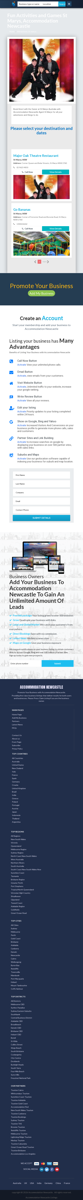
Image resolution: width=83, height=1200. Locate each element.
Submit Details (42, 518)
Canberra (15, 948)
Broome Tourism (18, 1127)
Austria (15, 808)
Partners (15, 721)
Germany (16, 782)
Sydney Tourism (17, 1120)
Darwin (14, 952)
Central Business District (21, 1018)
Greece (15, 798)
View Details (56, 172)
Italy (14, 771)
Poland (15, 802)
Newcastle (15, 955)
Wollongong (16, 962)
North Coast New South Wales (24, 856)
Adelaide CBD (17, 1021)
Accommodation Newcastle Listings (41, 1197)
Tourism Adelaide (18, 1100)
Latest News (17, 724)
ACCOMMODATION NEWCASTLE (41, 687)
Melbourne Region (18, 849)
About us (16, 738)
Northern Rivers (17, 863)
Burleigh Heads (17, 1065)
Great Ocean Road (19, 913)
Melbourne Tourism (19, 1134)
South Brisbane (17, 1051)
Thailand (15, 818)
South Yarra (16, 1068)
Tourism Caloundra (19, 1144)
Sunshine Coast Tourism (21, 1097)
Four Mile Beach (17, 1071)
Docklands (15, 1061)
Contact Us (17, 735)
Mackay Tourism (18, 1140)
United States (18, 765)
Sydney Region (17, 853)
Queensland (16, 846)
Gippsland (15, 899)
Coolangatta (16, 1054)
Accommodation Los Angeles (23, 1154)
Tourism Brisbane (18, 1150)
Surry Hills (15, 1075)
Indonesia (16, 815)
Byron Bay (15, 965)
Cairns (13, 958)
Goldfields (15, 910)
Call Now (27, 172)
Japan (14, 812)
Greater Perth (17, 883)
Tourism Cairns (17, 1090)
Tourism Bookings (18, 1117)
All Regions (15, 836)
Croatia (15, 785)
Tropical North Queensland (22, 889)
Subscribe (16, 745)
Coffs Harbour (17, 989)
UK (25, 1183)
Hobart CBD (16, 1034)
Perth (13, 935)
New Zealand (17, 768)
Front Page (16, 742)
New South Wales (18, 839)
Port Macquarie (17, 979)
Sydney (14, 928)
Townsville (15, 972)
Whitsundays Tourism (20, 1093)
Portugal (15, 805)
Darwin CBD (16, 1028)
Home (12, 31)
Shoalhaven (16, 896)
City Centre (16, 1058)
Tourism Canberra (18, 1113)
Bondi (13, 1038)
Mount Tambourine (19, 985)
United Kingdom (19, 788)
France (15, 775)
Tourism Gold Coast (19, 1103)
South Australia (17, 866)
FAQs (14, 728)
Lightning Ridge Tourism (21, 1137)
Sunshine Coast (17, 873)
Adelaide (14, 945)
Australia (16, 761)
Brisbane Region (18, 879)
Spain (14, 778)
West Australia (17, 859)
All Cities (14, 925)
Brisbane (14, 942)
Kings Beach (16, 1048)
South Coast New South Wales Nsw (26, 869)
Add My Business (41, 293)
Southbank (15, 1014)
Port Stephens (17, 886)
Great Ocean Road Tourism (22, 1147)
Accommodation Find (20, 1107)
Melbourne (15, 932)
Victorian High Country (20, 893)
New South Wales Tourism (22, 1110)
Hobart (14, 982)
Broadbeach (16, 1024)
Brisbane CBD (17, 1031)
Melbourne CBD (17, 1004)
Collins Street (17, 1044)
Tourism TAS (16, 1124)
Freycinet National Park (20, 1078)
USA (32, 1183)
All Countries (17, 758)
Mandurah (15, 975)
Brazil (14, 792)
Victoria (14, 843)
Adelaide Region (18, 906)
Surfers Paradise (18, 1008)
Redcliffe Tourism (18, 1130)
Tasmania (15, 876)
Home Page (17, 714)
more (46, 261)
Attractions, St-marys (26, 31)
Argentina (16, 822)
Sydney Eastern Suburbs (21, 1011)
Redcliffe (14, 969)
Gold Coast (15, 938)
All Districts (16, 1001)
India (14, 795)
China (58, 1183)
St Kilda (14, 1041)
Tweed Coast (16, 903)
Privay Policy (17, 749)
